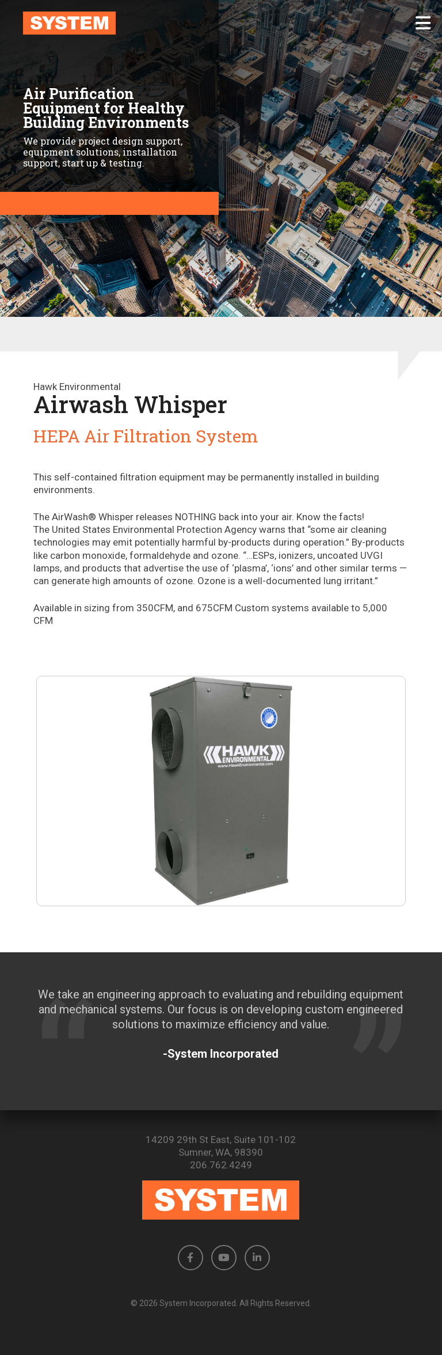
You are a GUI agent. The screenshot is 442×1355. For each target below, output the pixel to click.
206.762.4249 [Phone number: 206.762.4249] (221, 1165)
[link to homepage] (221, 23)
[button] (423, 23)
